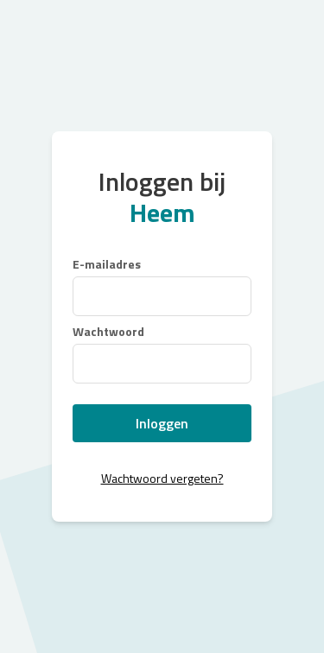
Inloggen (162, 423)
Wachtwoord (108, 331)
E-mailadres (107, 264)
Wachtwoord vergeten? (162, 478)
